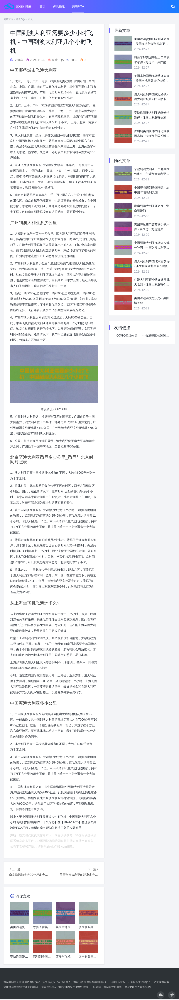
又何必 (18, 60)
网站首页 (8, 19)
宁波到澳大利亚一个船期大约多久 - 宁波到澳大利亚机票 (152, 172)
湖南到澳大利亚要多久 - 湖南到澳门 (151, 208)
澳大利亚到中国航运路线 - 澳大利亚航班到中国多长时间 (152, 97)
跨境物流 (59, 6)
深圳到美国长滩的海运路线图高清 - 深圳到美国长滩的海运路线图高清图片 (152, 134)
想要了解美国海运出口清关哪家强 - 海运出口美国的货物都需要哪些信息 (152, 60)
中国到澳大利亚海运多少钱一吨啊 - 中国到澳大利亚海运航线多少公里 (152, 245)
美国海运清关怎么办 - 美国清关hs (151, 300)
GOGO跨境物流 (127, 335)
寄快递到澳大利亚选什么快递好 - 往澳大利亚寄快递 (152, 115)
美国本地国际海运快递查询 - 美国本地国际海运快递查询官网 (152, 78)
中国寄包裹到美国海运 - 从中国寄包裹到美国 (151, 190)
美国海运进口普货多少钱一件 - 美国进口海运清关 (152, 227)
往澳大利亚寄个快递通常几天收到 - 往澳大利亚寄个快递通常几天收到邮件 (152, 282)
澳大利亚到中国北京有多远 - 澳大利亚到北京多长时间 (152, 264)
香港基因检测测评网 (158, 335)
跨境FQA (78, 6)
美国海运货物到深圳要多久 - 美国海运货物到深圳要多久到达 (152, 41)
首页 (42, 6)
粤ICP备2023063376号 (138, 987)
